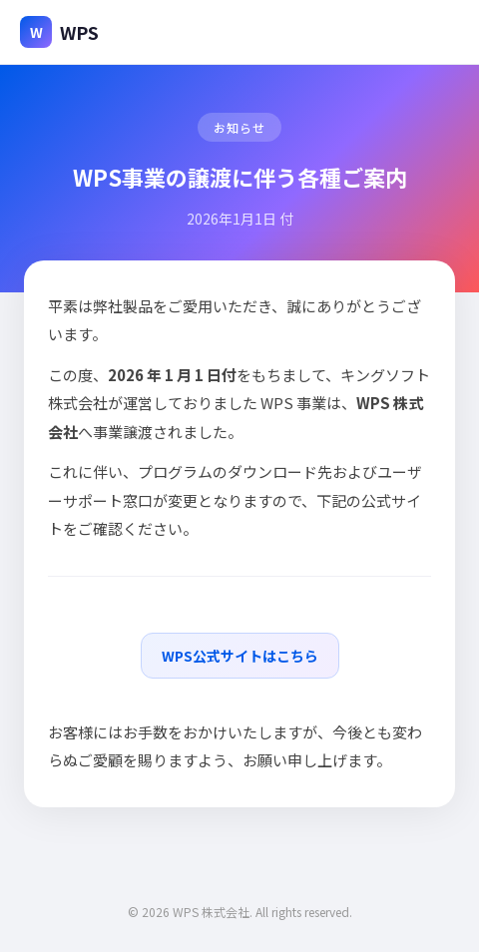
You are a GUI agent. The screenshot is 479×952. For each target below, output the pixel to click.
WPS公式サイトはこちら (240, 656)
